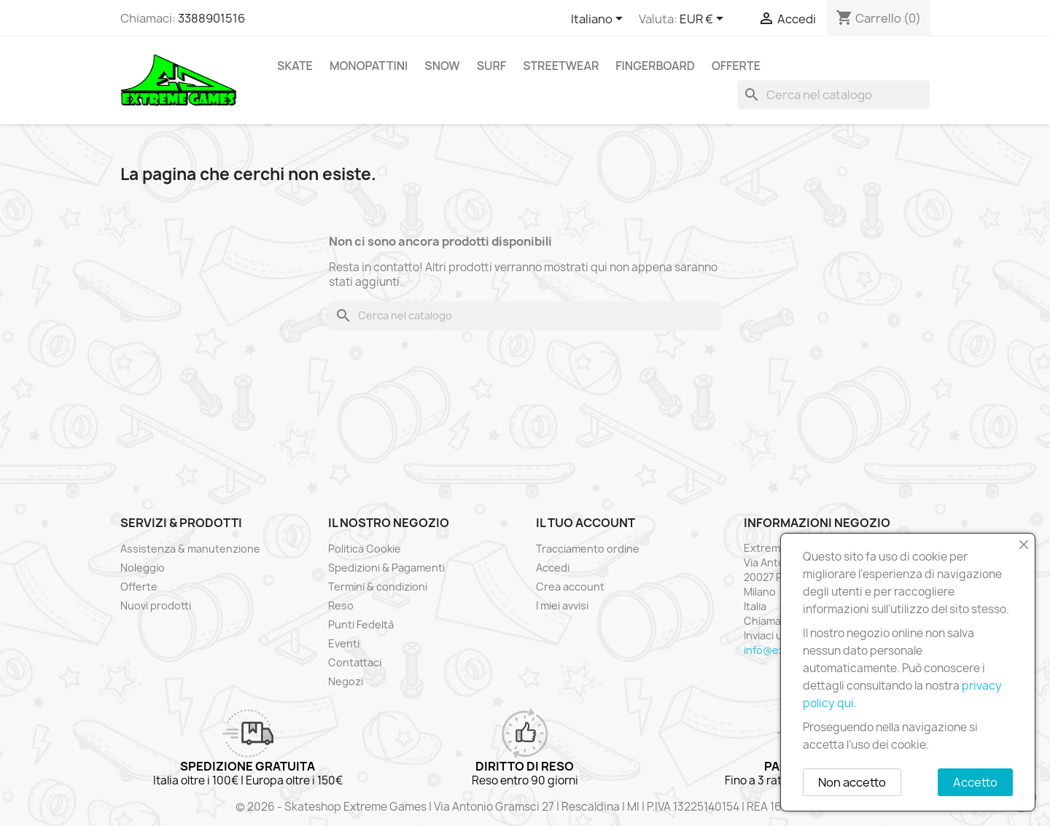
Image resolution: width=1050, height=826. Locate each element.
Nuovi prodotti (155, 605)
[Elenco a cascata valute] (704, 19)
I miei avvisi (562, 605)
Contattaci (354, 662)
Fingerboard (655, 66)
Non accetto (852, 782)
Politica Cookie (364, 549)
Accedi (552, 567)
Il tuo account (585, 523)
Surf (491, 66)
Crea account (570, 586)
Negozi (345, 681)
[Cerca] (833, 94)
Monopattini (369, 66)
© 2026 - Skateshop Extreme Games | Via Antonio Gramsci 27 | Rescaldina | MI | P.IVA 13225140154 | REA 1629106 (525, 806)
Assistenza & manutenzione (190, 549)
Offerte (736, 66)
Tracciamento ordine (587, 549)
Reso (341, 605)
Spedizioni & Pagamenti (386, 567)
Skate (295, 66)
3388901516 (211, 18)
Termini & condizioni (377, 586)
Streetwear (561, 66)
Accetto (975, 782)
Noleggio (142, 567)
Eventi (343, 643)
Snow (441, 66)
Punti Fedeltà (361, 624)
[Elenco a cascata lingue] (599, 19)
